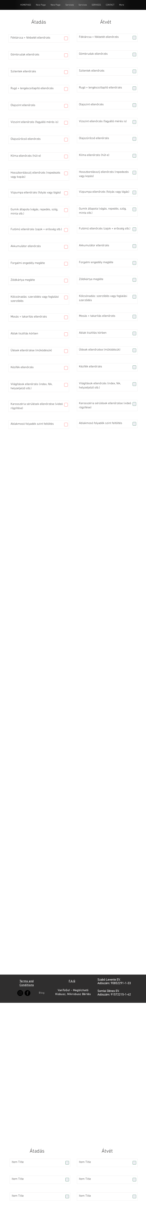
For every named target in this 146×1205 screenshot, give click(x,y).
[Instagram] (20, 993)
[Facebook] (27, 993)
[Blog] (42, 993)
